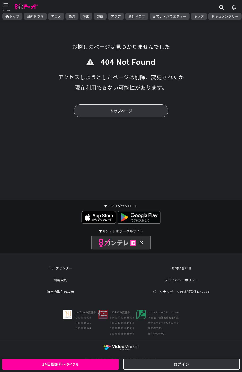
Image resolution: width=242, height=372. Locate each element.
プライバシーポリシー (181, 279)
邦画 (100, 16)
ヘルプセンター (61, 268)
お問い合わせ (181, 268)
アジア (116, 16)
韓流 (72, 16)
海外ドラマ (136, 16)
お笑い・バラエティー (169, 16)
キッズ (199, 16)
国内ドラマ (35, 16)
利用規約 (60, 279)
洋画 (86, 16)
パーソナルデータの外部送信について (181, 291)
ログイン (181, 364)
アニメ (56, 16)
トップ (12, 16)
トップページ (121, 111)
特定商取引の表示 (60, 291)
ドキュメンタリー (224, 16)
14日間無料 (60, 364)
